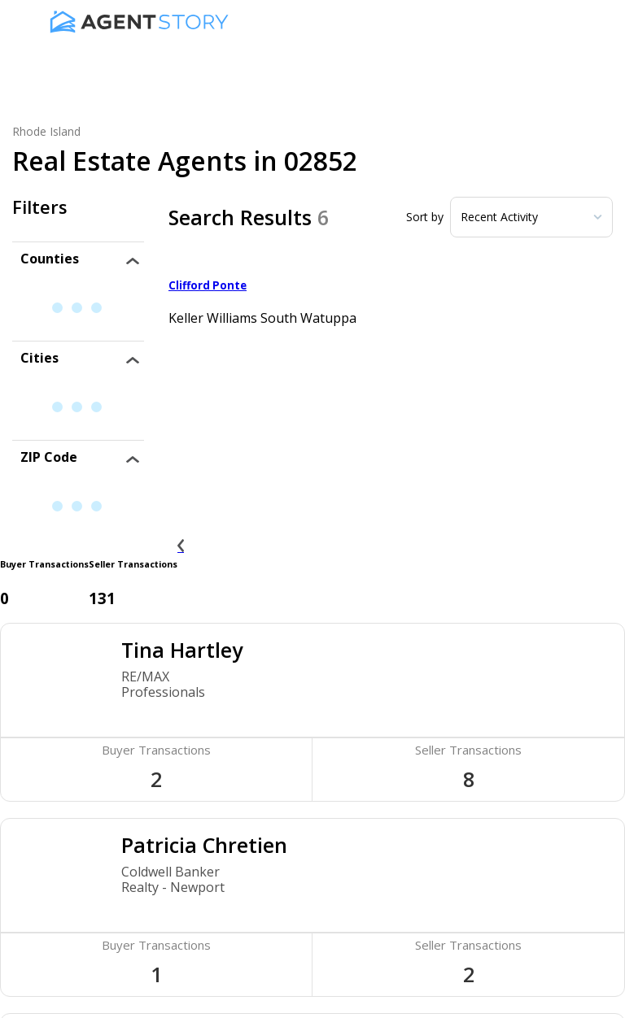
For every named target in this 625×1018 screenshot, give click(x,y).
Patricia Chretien (204, 845)
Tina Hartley (182, 649)
